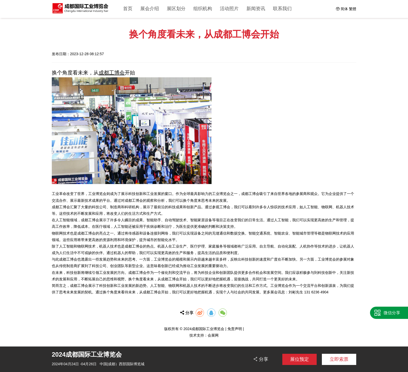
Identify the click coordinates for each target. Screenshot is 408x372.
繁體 (352, 9)
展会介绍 (149, 8)
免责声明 (234, 329)
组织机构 (202, 8)
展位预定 (299, 359)
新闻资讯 (255, 8)
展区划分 (176, 8)
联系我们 (282, 8)
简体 (344, 9)
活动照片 (229, 8)
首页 (127, 8)
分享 (263, 359)
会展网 (213, 335)
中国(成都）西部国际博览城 (122, 364)
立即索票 (339, 359)
